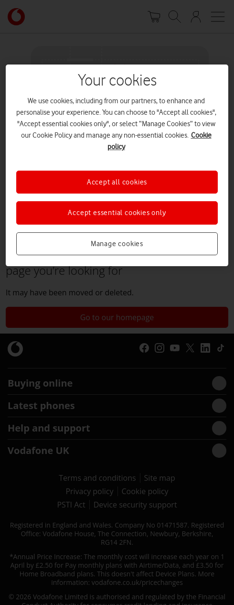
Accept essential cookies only (117, 212)
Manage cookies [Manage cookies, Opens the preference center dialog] (117, 243)
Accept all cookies (117, 182)
